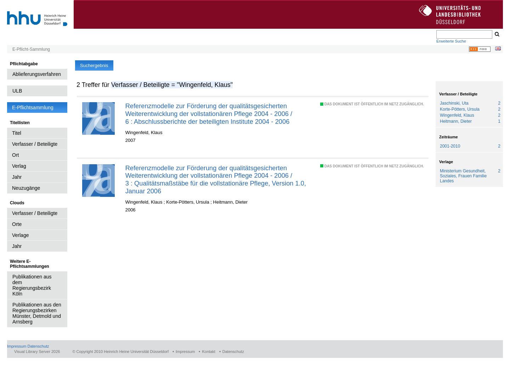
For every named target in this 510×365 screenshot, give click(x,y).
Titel (16, 133)
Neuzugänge (26, 188)
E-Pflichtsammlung (32, 107)
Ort (15, 155)
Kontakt (208, 351)
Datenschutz (38, 346)
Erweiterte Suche (451, 41)
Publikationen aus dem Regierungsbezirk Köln (32, 285)
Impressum (16, 346)
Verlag (19, 166)
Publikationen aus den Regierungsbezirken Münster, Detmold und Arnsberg (36, 313)
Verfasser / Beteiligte (34, 144)
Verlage (20, 235)
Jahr (17, 177)
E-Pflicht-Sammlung (31, 49)
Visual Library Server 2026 (37, 351)
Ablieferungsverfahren (36, 74)
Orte (17, 224)
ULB (17, 91)
